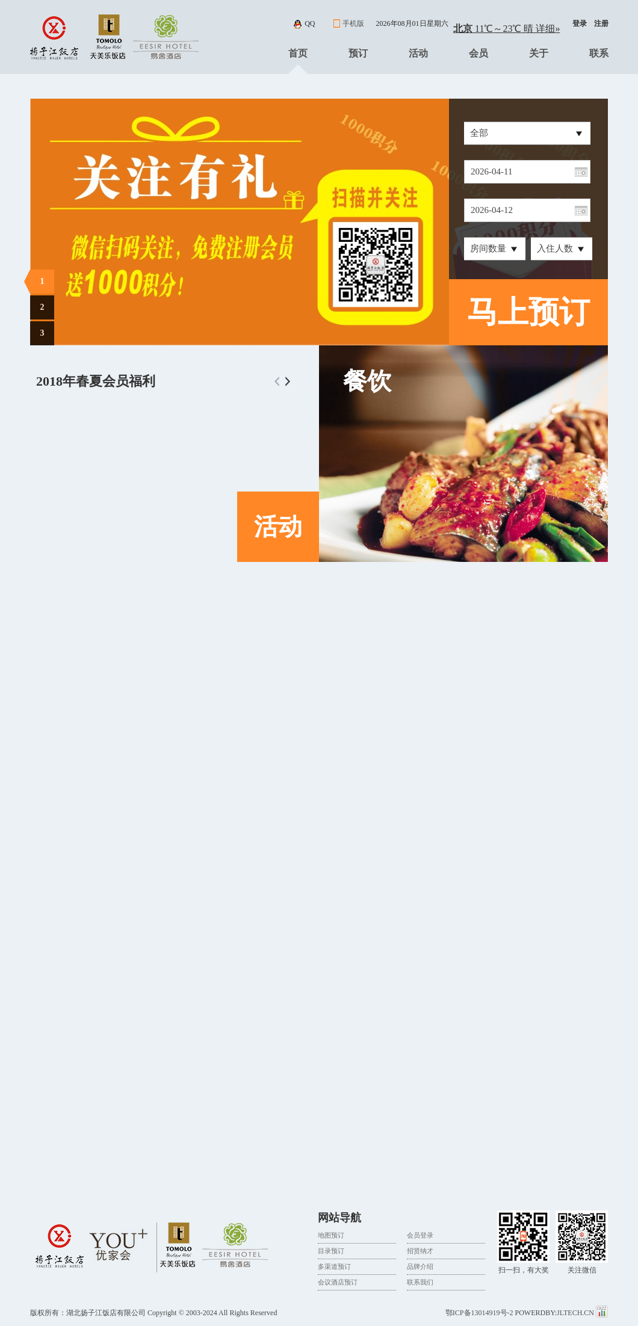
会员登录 (420, 1235)
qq (310, 23)
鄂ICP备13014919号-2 (479, 1313)
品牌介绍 (420, 1266)
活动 (418, 53)
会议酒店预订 (338, 1282)
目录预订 (331, 1250)
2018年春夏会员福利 (95, 381)
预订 (358, 53)
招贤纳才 (420, 1250)
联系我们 (420, 1282)
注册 (601, 23)
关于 (538, 53)
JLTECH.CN (576, 1313)
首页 (298, 53)
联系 (599, 53)
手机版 (353, 23)
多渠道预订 (334, 1266)
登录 (579, 23)
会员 (478, 53)
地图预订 (331, 1235)
